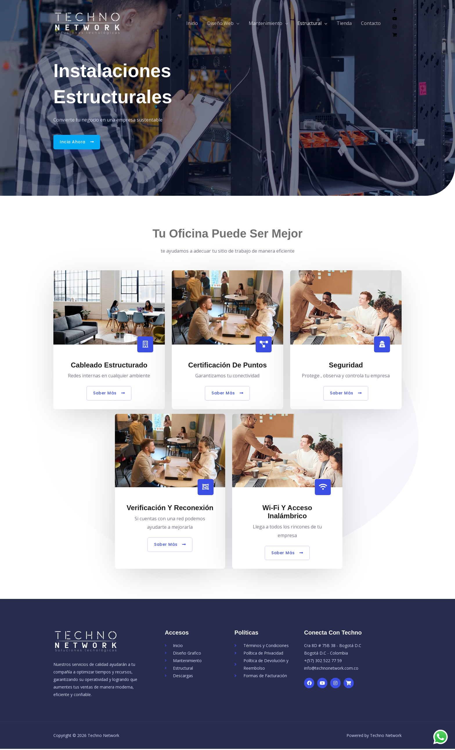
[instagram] (394, 27)
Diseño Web (220, 23)
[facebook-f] (394, 11)
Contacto (371, 23)
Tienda (344, 23)
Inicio (192, 23)
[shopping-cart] (394, 35)
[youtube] (394, 19)
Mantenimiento (265, 23)
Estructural (309, 23)
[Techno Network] (92, 22)
